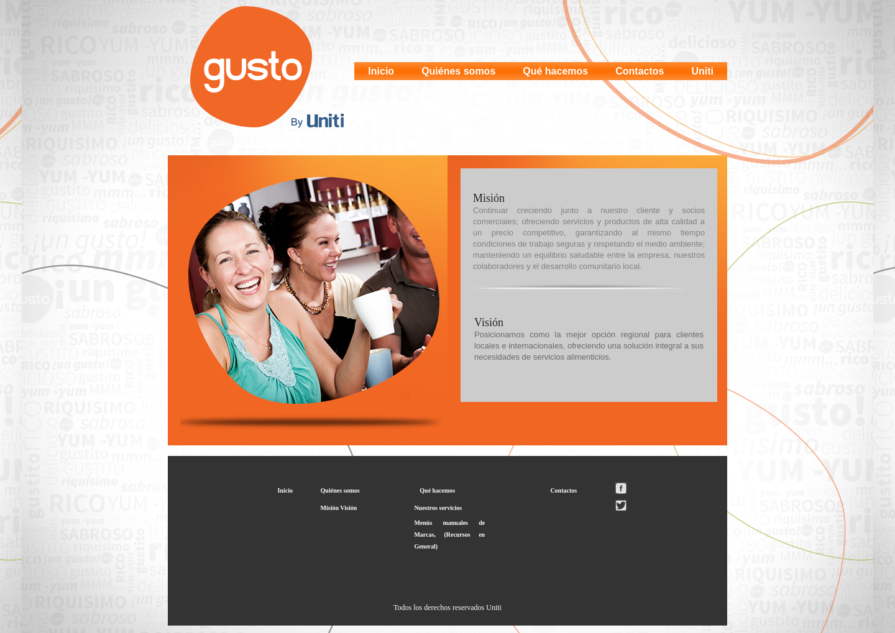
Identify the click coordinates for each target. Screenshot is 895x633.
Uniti (702, 71)
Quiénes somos (458, 71)
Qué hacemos (555, 71)
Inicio (381, 71)
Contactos (639, 71)
